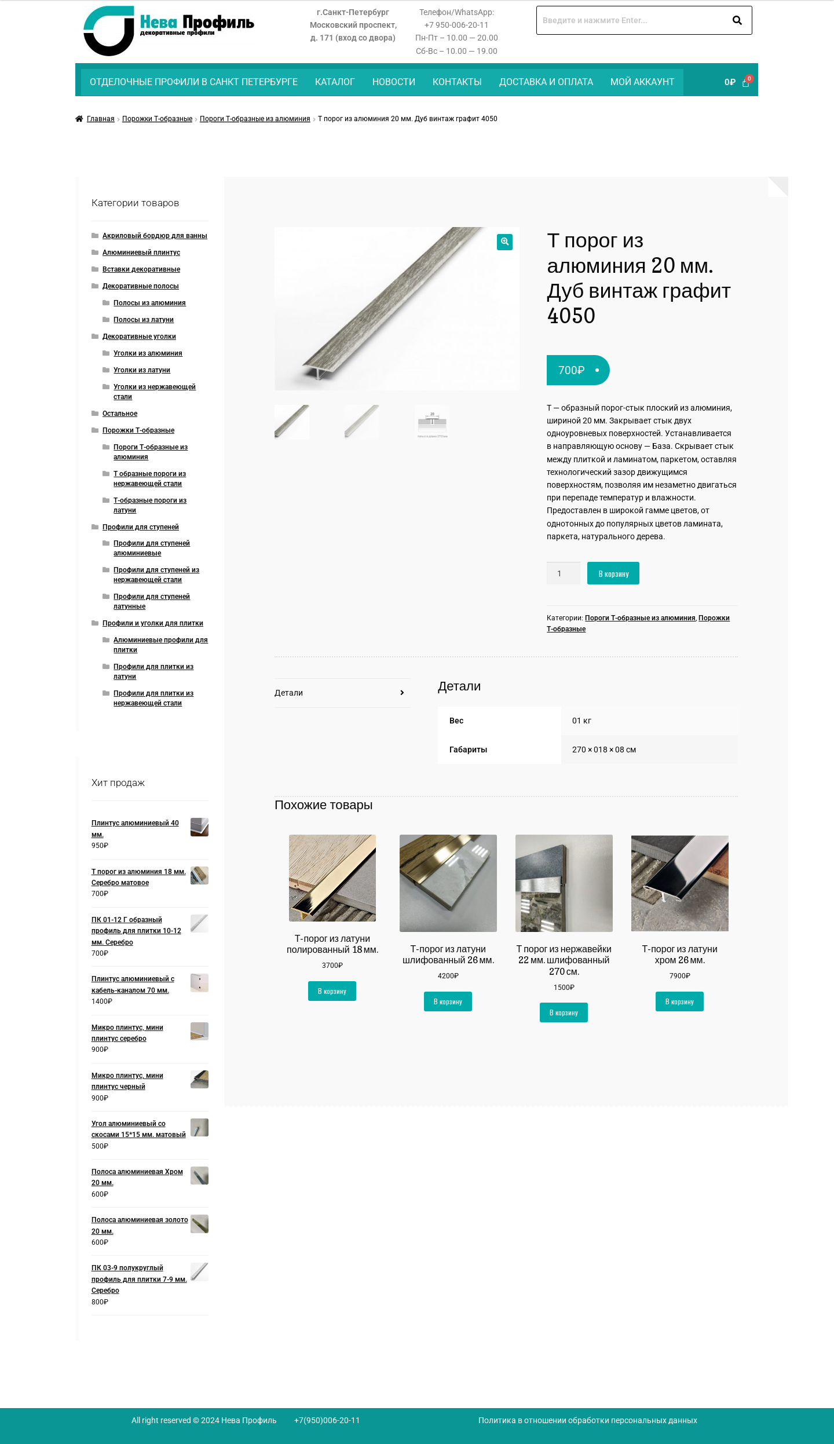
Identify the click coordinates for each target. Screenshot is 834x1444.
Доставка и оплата (546, 81)
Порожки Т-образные (157, 119)
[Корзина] (737, 82)
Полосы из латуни (144, 320)
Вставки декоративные (141, 269)
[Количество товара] (563, 573)
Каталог (335, 81)
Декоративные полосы (141, 286)
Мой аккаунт (642, 81)
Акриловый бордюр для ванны (155, 236)
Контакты (457, 81)
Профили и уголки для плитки (153, 623)
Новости (393, 81)
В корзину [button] (332, 991)
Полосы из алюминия (150, 303)
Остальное (120, 414)
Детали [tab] (289, 692)
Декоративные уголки (139, 336)
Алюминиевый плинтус (141, 252)
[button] (505, 242)
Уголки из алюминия (148, 353)
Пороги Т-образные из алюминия (255, 119)
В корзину (613, 573)
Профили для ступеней (141, 527)
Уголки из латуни (142, 370)
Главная (101, 119)
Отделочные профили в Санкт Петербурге (194, 81)
